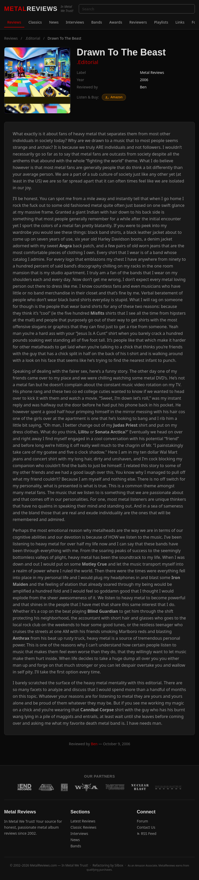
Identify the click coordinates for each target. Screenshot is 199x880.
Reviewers (138, 22)
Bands (96, 22)
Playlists (161, 22)
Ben (143, 87)
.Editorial (32, 38)
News (54, 22)
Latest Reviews (82, 821)
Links (179, 22)
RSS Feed (146, 833)
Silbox (119, 865)
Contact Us (146, 827)
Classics (35, 22)
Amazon (114, 97)
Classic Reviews (83, 827)
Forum (142, 821)
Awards (115, 22)
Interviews (75, 22)
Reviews (14, 22)
